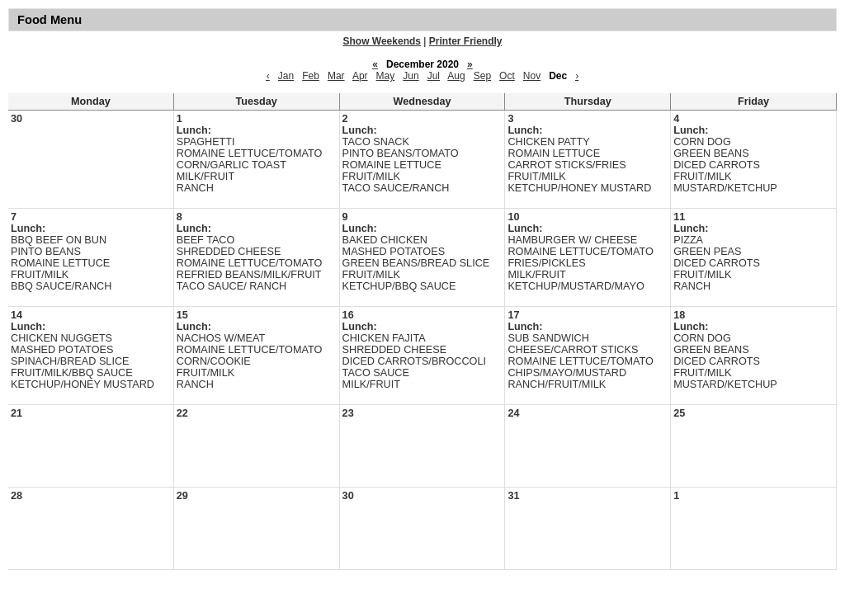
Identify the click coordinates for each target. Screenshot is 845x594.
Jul (433, 76)
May (385, 76)
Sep (482, 76)
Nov (532, 76)
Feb (310, 76)
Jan (286, 76)
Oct (507, 76)
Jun (410, 76)
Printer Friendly (466, 41)
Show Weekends (382, 41)
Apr (360, 76)
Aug (456, 76)
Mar (336, 76)
